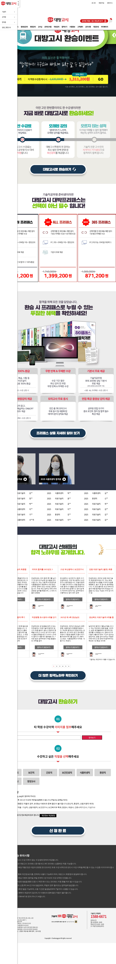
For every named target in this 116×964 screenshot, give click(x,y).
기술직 (4, 12)
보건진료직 (67, 772)
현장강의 (33, 27)
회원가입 (101, 3)
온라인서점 (47, 27)
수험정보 (72, 27)
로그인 (94, 3)
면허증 (4, 22)
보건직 (31, 772)
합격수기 (64, 27)
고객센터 (80, 27)
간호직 (49, 772)
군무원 (4, 17)
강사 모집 (38, 931)
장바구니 (110, 3)
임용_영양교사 (6, 27)
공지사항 (88, 27)
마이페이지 (104, 27)
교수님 (40, 27)
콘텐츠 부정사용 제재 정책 (26, 931)
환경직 (103, 772)
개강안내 (96, 27)
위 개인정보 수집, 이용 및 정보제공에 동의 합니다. (20, 815)
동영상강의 (24, 27)
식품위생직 (85, 772)
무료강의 (56, 27)
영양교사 (31, 781)
